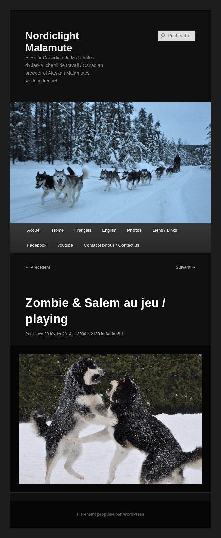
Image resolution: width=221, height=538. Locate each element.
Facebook (36, 245)
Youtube (65, 245)
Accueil (34, 230)
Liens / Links (165, 230)
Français (82, 230)
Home (58, 230)
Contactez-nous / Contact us (111, 245)
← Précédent (37, 267)
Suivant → (186, 267)
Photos (134, 230)
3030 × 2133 (88, 334)
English (109, 230)
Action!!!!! (115, 334)
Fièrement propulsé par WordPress (111, 514)
